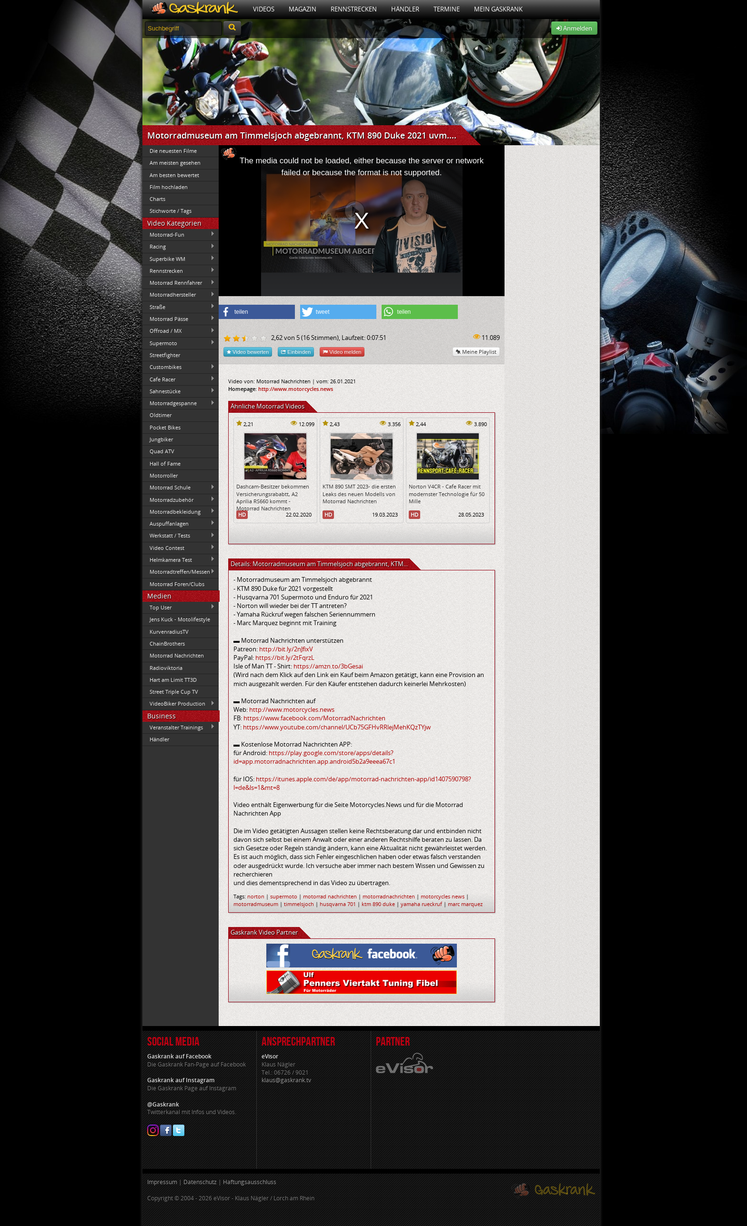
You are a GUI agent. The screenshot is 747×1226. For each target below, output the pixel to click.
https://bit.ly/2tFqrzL (284, 657)
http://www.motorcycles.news (295, 388)
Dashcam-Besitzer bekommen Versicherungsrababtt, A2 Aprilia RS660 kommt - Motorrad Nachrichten (272, 497)
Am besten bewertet (174, 175)
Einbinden (296, 351)
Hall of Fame (165, 463)
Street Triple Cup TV (174, 691)
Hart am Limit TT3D (173, 679)
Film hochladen (169, 186)
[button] (257, 312)
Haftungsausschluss (249, 1182)
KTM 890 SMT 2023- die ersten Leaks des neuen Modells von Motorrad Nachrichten (359, 494)
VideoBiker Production (178, 704)
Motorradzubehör (178, 499)
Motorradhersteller (178, 295)
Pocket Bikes (165, 427)
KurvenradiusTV (169, 631)
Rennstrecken (354, 9)
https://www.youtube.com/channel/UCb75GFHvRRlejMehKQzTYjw (337, 727)
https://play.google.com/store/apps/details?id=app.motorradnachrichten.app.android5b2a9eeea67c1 (314, 757)
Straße (178, 306)
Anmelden (574, 28)
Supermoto (178, 343)
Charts (157, 198)
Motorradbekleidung (178, 511)
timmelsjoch (299, 903)
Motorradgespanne (178, 403)
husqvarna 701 (338, 903)
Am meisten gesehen (175, 162)
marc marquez (465, 903)
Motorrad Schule (178, 487)
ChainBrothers (167, 643)
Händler (405, 9)
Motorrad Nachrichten (177, 655)
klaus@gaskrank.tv (286, 1080)
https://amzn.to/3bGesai (328, 666)
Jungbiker (161, 439)
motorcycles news (442, 896)
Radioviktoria (166, 667)
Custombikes (178, 367)
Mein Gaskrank (498, 9)
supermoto (283, 896)
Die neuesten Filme (173, 150)
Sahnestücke (178, 391)
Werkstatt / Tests (178, 535)
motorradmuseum (255, 903)
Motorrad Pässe (178, 318)
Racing (178, 246)
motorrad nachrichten (330, 896)
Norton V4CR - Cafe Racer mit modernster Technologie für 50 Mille (447, 494)
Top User (178, 607)
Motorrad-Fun (178, 234)
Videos (263, 9)
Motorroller (164, 475)
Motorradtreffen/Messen (178, 572)
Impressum (162, 1182)
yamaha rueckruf (421, 903)
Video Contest (178, 547)
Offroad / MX (178, 331)
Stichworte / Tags (171, 210)
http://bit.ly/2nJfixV (286, 649)
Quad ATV (162, 451)
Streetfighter (165, 355)
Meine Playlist (476, 351)
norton (255, 896)
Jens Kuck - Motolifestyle (180, 619)
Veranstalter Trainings (178, 727)
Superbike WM (178, 258)
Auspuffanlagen (178, 523)
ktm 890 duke (378, 903)
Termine (447, 9)
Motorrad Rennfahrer (178, 283)
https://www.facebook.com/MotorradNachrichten (314, 718)
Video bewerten (248, 351)
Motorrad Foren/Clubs (177, 584)
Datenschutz (200, 1182)
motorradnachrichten (389, 896)
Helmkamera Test (178, 559)
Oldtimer (161, 415)
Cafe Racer (178, 379)
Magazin (302, 9)
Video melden (342, 351)
